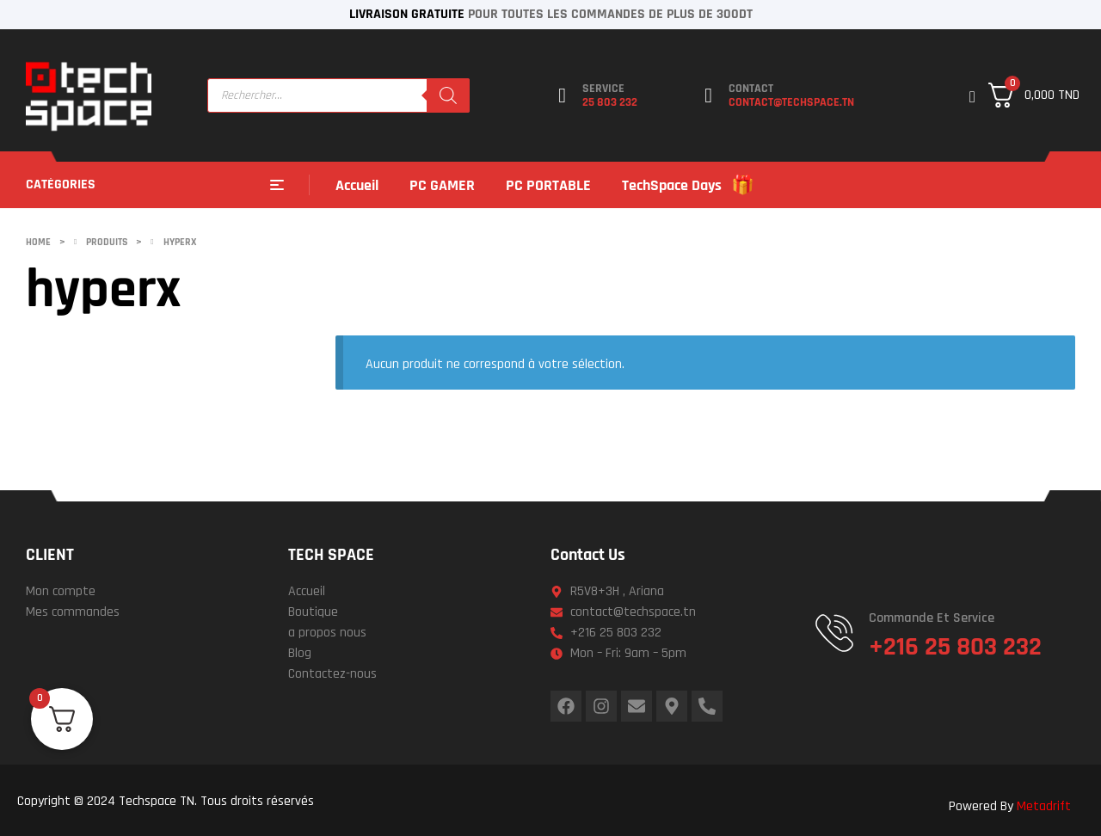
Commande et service (931, 618)
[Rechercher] (448, 95)
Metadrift (1044, 806)
